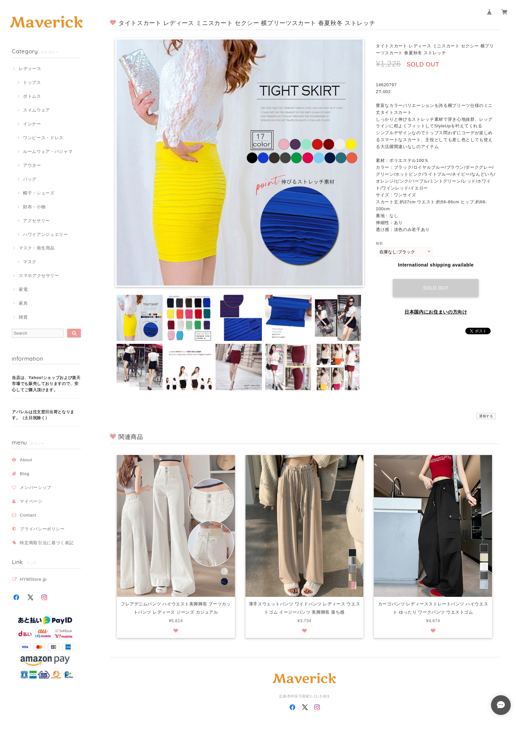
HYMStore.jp (33, 579)
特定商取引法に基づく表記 (47, 542)
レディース (30, 68)
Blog (24, 473)
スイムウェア (36, 110)
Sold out (436, 287)
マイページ (31, 501)
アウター (32, 165)
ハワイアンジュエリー (45, 234)
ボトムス (32, 96)
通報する (486, 416)
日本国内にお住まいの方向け (435, 311)
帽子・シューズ (39, 193)
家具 (23, 303)
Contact (28, 515)
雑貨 (23, 317)
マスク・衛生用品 (37, 247)
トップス (32, 82)
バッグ (30, 179)
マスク (30, 261)
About (26, 459)
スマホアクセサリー (39, 275)
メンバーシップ (35, 487)
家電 (23, 289)
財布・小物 (34, 206)
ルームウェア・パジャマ (47, 151)
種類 (379, 243)
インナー (32, 123)
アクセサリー (36, 220)
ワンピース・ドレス (43, 137)
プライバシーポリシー (42, 528)
